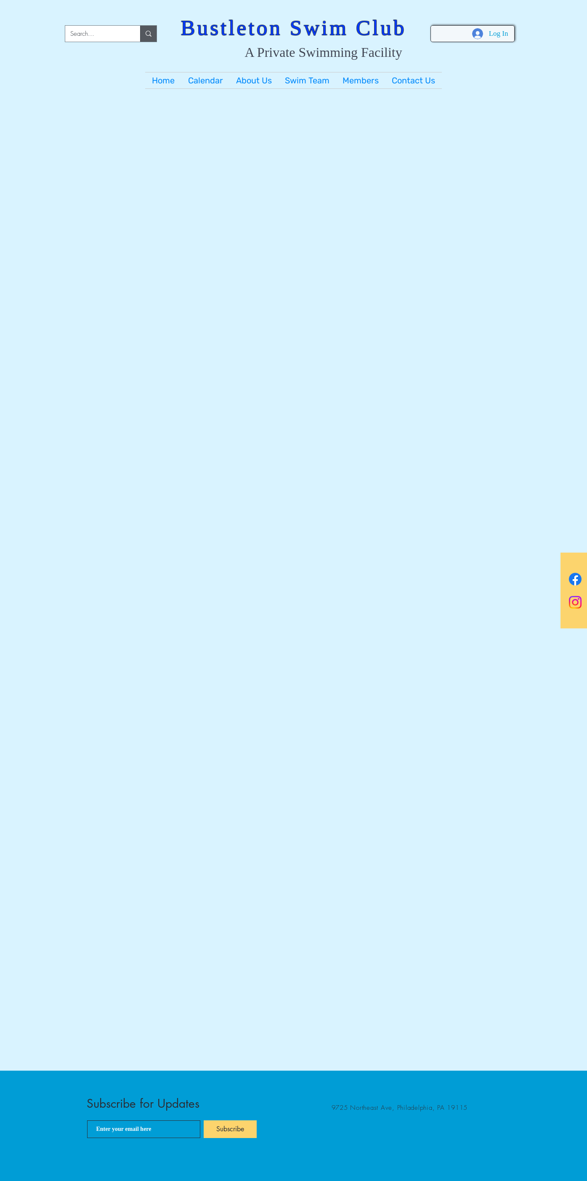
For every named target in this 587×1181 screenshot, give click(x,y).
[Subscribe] (230, 1129)
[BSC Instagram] (575, 602)
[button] (254, 80)
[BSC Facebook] (575, 579)
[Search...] (96, 34)
